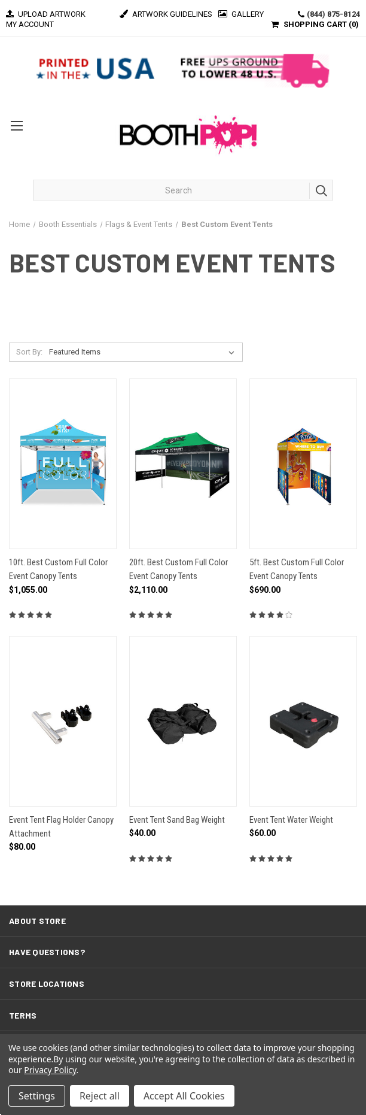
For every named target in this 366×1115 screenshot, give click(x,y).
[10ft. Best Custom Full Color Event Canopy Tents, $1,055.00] (62, 464)
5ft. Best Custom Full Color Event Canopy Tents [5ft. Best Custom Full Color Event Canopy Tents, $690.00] (296, 569)
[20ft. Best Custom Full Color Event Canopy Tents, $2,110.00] (183, 464)
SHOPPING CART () (321, 24)
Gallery (241, 14)
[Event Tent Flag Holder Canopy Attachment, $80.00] (62, 721)
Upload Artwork (46, 14)
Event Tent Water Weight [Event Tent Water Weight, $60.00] (291, 819)
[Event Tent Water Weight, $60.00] (303, 721)
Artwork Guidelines (166, 14)
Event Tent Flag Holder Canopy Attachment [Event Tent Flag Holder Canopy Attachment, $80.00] (61, 826)
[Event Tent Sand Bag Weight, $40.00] (183, 721)
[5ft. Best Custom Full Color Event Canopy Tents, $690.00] (303, 464)
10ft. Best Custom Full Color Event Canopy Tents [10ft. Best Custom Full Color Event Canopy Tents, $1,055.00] (58, 569)
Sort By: (29, 351)
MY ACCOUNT (30, 24)
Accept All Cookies (184, 1095)
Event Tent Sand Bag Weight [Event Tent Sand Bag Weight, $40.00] (177, 819)
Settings (37, 1095)
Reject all (100, 1095)
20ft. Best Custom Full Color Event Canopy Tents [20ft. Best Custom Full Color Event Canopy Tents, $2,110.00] (178, 569)
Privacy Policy (50, 1069)
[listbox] (144, 352)
